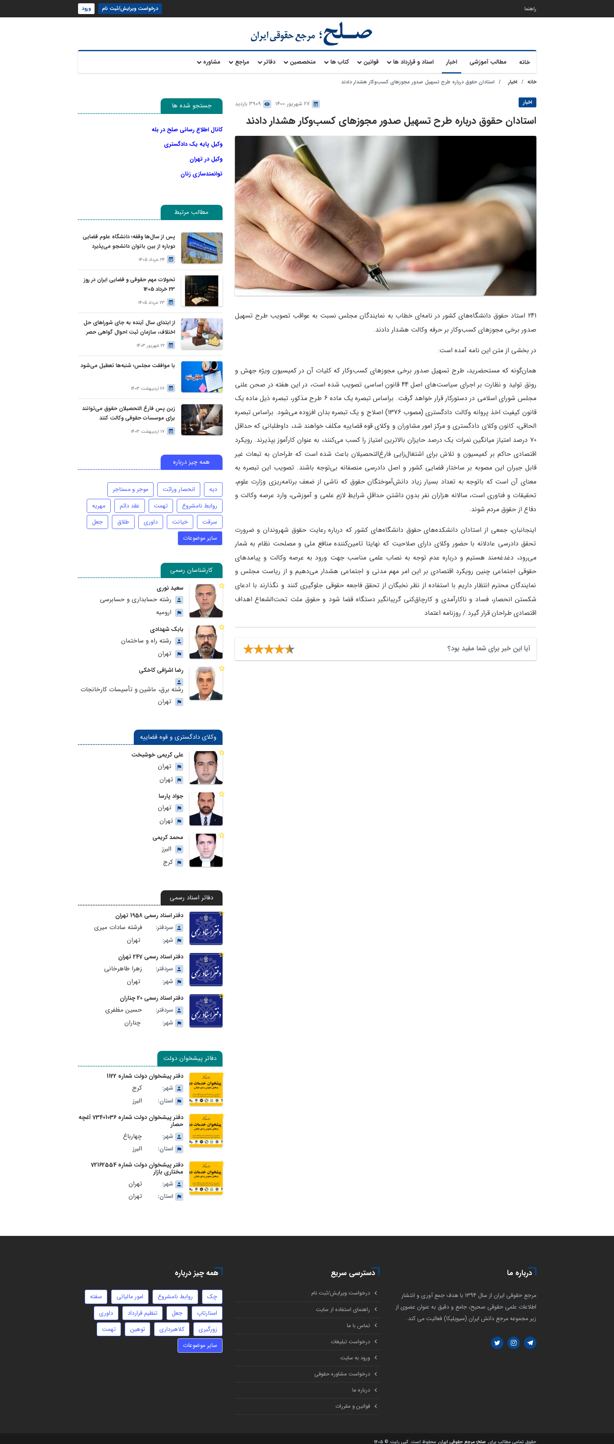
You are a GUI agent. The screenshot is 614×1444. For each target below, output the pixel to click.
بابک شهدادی (166, 622)
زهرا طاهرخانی (123, 961)
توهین (137, 1319)
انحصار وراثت (179, 483)
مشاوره (211, 61)
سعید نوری (170, 581)
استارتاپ (207, 1303)
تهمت (161, 499)
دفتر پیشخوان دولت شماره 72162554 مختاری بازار (138, 1159)
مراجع (242, 61)
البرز (166, 841)
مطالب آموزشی (488, 61)
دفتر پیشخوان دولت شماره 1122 (146, 1069)
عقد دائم (130, 499)
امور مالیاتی (131, 1287)
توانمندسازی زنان (201, 169)
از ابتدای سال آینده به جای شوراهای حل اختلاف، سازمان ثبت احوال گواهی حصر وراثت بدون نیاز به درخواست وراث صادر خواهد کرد (129, 321)
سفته (97, 1287)
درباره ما (361, 1382)
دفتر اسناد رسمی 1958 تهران (149, 908)
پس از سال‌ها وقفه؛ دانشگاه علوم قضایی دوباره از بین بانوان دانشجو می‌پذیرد (129, 235)
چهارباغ (132, 1127)
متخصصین (303, 61)
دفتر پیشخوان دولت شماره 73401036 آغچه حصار (132, 1113)
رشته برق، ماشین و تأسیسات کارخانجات (132, 682)
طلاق (124, 515)
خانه (524, 62)
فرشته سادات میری (118, 919)
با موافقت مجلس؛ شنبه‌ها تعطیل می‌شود (128, 359)
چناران (132, 1015)
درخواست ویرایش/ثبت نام (130, 8)
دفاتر (269, 61)
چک (212, 1287)
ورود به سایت (355, 1349)
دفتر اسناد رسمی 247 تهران (151, 949)
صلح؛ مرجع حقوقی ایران (462, 1435)
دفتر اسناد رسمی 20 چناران (151, 991)
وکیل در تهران (206, 156)
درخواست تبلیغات (350, 1333)
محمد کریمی (168, 830)
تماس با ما (358, 1316)
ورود (86, 8)
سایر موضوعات (200, 531)
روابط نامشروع (200, 499)
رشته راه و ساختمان (146, 634)
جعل (98, 515)
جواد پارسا (171, 789)
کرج (168, 854)
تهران (164, 647)
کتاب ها (339, 61)
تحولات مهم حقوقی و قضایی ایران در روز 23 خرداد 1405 (129, 278)
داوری (152, 515)
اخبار (451, 61)
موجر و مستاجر (131, 483)
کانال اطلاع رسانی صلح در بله (187, 129)
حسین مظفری (124, 1002)
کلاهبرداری (171, 1319)
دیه (213, 483)
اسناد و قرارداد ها (413, 61)
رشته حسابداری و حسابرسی (136, 592)
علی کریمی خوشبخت (157, 747)
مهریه (99, 499)
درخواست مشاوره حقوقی (342, 1366)
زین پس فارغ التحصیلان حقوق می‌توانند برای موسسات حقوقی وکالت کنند (129, 407)
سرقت (210, 515)
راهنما (530, 8)
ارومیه (163, 605)
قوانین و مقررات (353, 1399)
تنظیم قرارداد (144, 1303)
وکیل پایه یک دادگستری (193, 143)
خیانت (180, 515)
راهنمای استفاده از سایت (343, 1300)
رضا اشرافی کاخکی (161, 663)
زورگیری (208, 1319)
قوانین (371, 61)
